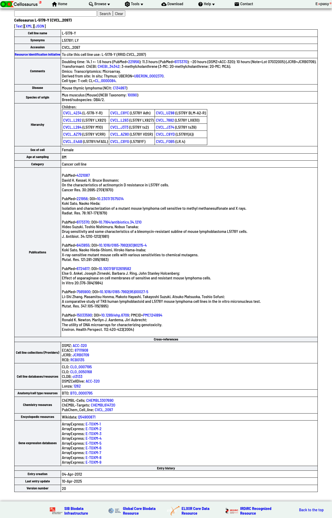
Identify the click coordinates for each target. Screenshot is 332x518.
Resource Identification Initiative (37, 54)
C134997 (119, 87)
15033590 (84, 314)
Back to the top (311, 509)
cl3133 (77, 376)
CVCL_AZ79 (72, 134)
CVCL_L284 (72, 126)
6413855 (83, 244)
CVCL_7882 (165, 119)
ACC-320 (80, 345)
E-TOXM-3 (93, 433)
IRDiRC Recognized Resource (255, 510)
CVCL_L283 (119, 119)
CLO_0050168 (81, 371)
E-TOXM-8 (94, 457)
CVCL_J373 (119, 126)
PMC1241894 (152, 314)
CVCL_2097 (104, 409)
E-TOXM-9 (93, 462)
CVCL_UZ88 (165, 112)
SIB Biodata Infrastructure (76, 510)
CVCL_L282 (72, 119)
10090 (132, 94)
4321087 (83, 175)
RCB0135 (78, 359)
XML (29, 25)
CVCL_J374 (165, 126)
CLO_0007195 (81, 366)
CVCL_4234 (72, 112)
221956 (133, 61)
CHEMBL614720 (103, 404)
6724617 (83, 268)
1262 (77, 385)
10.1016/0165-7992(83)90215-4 (123, 244)
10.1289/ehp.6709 (115, 314)
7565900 (84, 291)
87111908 (81, 349)
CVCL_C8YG (119, 141)
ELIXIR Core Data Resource (196, 510)
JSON (39, 25)
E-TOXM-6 (94, 447)
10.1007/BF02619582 (115, 268)
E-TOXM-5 (93, 443)
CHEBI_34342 (109, 66)
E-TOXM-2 (94, 428)
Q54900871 (86, 416)
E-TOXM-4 (94, 438)
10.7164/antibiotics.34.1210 (120, 221)
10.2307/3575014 (110, 198)
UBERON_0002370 (149, 75)
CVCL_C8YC (119, 112)
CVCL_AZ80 (119, 134)
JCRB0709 (81, 354)
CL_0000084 (105, 80)
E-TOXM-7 (93, 452)
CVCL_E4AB (72, 141)
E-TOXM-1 (93, 423)
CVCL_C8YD (165, 134)
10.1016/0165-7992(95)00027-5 (124, 291)
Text (19, 25)
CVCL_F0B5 (165, 141)
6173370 (181, 61)
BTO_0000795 (81, 392)
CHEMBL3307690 (99, 400)
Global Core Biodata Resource (139, 510)
